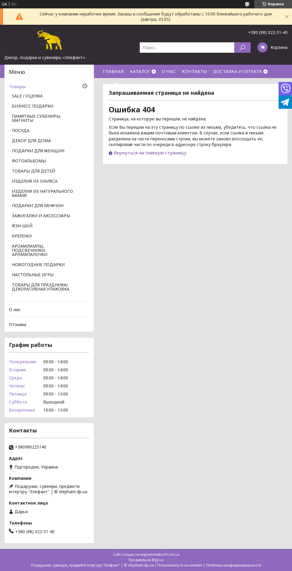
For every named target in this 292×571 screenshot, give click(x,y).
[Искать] (242, 47)
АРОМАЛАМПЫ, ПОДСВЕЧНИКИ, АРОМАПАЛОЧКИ (29, 250)
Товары (17, 86)
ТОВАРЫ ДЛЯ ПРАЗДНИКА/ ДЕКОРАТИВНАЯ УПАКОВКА (40, 287)
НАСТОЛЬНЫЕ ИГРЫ (33, 275)
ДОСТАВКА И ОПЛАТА (237, 71)
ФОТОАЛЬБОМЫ (29, 161)
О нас (15, 309)
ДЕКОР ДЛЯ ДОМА (31, 141)
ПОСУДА (20, 130)
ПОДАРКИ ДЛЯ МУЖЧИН (37, 206)
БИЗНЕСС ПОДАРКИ (32, 106)
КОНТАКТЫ (194, 71)
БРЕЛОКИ (22, 236)
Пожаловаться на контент (180, 565)
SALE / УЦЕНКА (27, 96)
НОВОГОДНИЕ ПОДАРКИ (38, 265)
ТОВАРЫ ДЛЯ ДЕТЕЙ (33, 171)
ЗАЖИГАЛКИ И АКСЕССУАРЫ (41, 216)
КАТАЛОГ (140, 71)
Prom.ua (172, 554)
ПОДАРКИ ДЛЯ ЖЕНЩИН (38, 151)
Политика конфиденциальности (233, 565)
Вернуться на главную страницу (150, 153)
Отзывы (17, 324)
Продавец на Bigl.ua (146, 559)
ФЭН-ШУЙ (22, 226)
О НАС (169, 71)
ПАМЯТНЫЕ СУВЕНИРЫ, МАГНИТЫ (36, 118)
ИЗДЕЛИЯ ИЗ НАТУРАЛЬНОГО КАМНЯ (42, 193)
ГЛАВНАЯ (113, 71)
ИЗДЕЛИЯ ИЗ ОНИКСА (35, 181)
